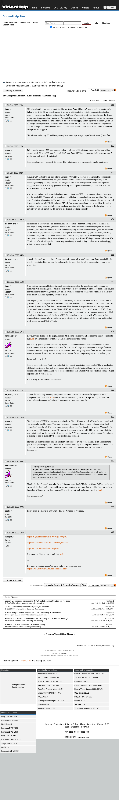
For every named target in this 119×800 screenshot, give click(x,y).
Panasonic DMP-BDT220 (11, 740)
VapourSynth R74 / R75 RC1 (49, 693)
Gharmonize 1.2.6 (45, 704)
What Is (85, 7)
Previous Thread (53, 634)
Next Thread (67, 634)
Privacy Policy (71, 724)
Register (106, 23)
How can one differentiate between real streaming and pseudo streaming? (36, 618)
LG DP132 (5, 747)
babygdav (9, 537)
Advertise (91, 724)
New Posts (13, 22)
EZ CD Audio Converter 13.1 (49, 678)
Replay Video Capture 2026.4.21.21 (88, 689)
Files (12, 25)
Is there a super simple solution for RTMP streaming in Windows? (33, 613)
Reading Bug (10, 336)
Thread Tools (94, 100)
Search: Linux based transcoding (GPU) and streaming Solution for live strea (37, 601)
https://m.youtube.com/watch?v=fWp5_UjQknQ (47, 537)
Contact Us (81, 646)
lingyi (7, 109)
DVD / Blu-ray (60, 7)
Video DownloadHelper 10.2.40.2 (87, 708)
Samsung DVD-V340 (9, 728)
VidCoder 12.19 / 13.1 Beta (48, 685)
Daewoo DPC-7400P (9, 720)
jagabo (7, 150)
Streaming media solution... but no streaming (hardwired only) (34, 86)
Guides (74, 7)
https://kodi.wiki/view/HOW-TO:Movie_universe (47, 542)
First (103, 90)
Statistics (75, 727)
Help (96, 23)
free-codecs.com (81, 732)
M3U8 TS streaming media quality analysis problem (27, 607)
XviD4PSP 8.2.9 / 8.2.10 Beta (86, 678)
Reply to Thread (13, 90)
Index (6, 22)
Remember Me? (58, 27)
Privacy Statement (103, 646)
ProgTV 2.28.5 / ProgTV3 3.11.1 (50, 681)
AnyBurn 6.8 (43, 697)
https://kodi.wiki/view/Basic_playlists (43, 548)
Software (45, 7)
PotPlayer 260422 (81, 681)
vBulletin (63, 654)
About (96, 7)
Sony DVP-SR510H (9, 717)
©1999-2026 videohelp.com (77, 737)
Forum (34, 7)
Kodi (32, 339)
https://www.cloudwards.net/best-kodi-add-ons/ (47, 569)
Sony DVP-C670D (8, 736)
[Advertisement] (59, 55)
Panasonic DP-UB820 (10, 751)
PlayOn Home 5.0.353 (83, 697)
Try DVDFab (25, 660)
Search (6, 25)
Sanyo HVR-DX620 (9, 743)
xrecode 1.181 (80, 704)
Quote (108, 142)
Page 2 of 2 (95, 90)
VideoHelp (91, 646)
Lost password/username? (76, 27)
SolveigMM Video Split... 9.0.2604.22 (52, 701)
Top (84, 585)
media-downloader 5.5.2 (47, 674)
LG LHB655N (6, 724)
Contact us (59, 724)
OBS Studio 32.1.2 (81, 693)
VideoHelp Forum (16, 16)
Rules (35, 22)
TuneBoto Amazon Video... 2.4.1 (50, 689)
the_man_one (10, 224)
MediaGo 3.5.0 (80, 701)
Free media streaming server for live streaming (25, 624)
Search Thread (108, 100)
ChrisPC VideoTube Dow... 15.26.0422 (89, 674)
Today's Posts (25, 22)
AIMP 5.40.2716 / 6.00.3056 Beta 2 (88, 685)
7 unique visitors (18, 685)
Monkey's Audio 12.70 (46, 708)
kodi (52, 397)
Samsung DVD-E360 (9, 732)
